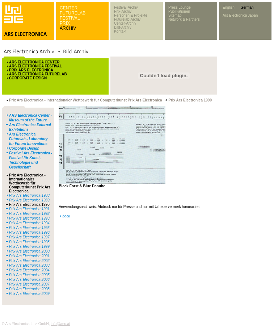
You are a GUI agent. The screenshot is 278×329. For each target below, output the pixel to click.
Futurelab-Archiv (127, 19)
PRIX (65, 23)
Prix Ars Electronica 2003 (29, 265)
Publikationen (179, 11)
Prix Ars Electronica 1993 (29, 218)
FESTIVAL (70, 18)
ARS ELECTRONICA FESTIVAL (35, 66)
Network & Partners (184, 19)
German (246, 7)
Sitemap (175, 15)
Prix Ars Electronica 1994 (29, 223)
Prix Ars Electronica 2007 (29, 284)
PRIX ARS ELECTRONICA (31, 70)
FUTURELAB (72, 13)
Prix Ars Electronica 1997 (29, 237)
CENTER (68, 8)
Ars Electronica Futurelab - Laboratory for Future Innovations (28, 139)
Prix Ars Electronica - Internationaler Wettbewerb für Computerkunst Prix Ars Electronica (30, 183)
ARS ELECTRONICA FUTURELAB (38, 74)
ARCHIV (68, 28)
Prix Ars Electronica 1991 (29, 209)
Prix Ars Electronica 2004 (29, 270)
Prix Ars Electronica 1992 (29, 214)
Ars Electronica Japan (240, 15)
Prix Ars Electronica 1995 (29, 228)
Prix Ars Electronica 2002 (29, 261)
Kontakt (120, 31)
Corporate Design (24, 148)
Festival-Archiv (126, 7)
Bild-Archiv (122, 27)
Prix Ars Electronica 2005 (29, 275)
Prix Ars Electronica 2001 (29, 256)
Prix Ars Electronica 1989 (29, 200)
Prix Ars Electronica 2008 (29, 289)
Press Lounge (179, 7)
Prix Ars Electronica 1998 (29, 242)
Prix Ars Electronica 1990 (29, 205)
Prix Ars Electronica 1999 (29, 247)
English (229, 7)
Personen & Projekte (130, 15)
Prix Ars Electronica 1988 (29, 195)
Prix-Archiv (122, 11)
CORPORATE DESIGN (28, 78)
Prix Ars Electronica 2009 (29, 294)
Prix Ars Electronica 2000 (29, 251)
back (66, 216)
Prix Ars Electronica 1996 (29, 232)
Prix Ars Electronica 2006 (29, 280)
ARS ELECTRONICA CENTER (34, 62)
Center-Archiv (125, 23)
